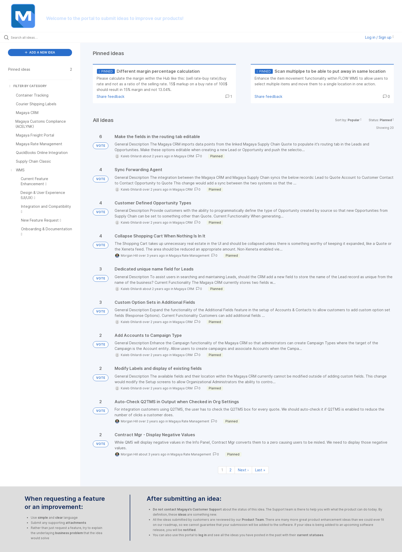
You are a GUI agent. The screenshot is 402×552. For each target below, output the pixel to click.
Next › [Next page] (243, 470)
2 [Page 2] (230, 470)
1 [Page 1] (222, 470)
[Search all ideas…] (47, 37)
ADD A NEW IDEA (40, 52)
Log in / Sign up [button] (379, 37)
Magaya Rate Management (189, 255)
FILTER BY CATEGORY (27, 86)
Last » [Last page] (260, 470)
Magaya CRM (184, 156)
